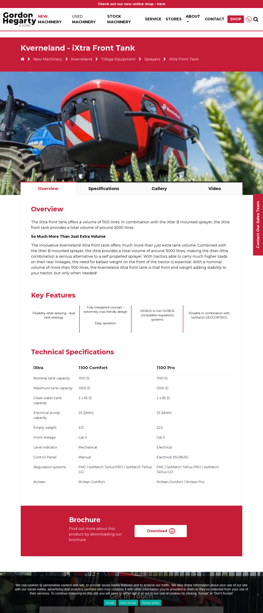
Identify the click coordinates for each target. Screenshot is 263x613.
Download (157, 531)
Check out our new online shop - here (131, 4)
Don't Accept (128, 602)
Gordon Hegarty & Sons (19, 19)
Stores (174, 19)
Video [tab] (214, 188)
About (193, 16)
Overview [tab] (48, 188)
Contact (214, 19)
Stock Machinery (119, 19)
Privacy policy (150, 602)
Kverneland (81, 59)
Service (153, 19)
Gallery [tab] (159, 188)
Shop (235, 19)
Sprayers (152, 59)
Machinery (49, 19)
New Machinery (47, 59)
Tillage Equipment (118, 59)
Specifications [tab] (103, 188)
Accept (110, 602)
